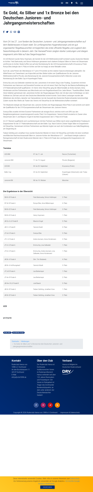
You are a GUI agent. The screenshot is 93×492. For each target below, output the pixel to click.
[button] (14, 310)
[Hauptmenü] (82, 3)
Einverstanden (47, 487)
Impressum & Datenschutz (70, 412)
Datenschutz (74, 478)
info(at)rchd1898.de (19, 377)
